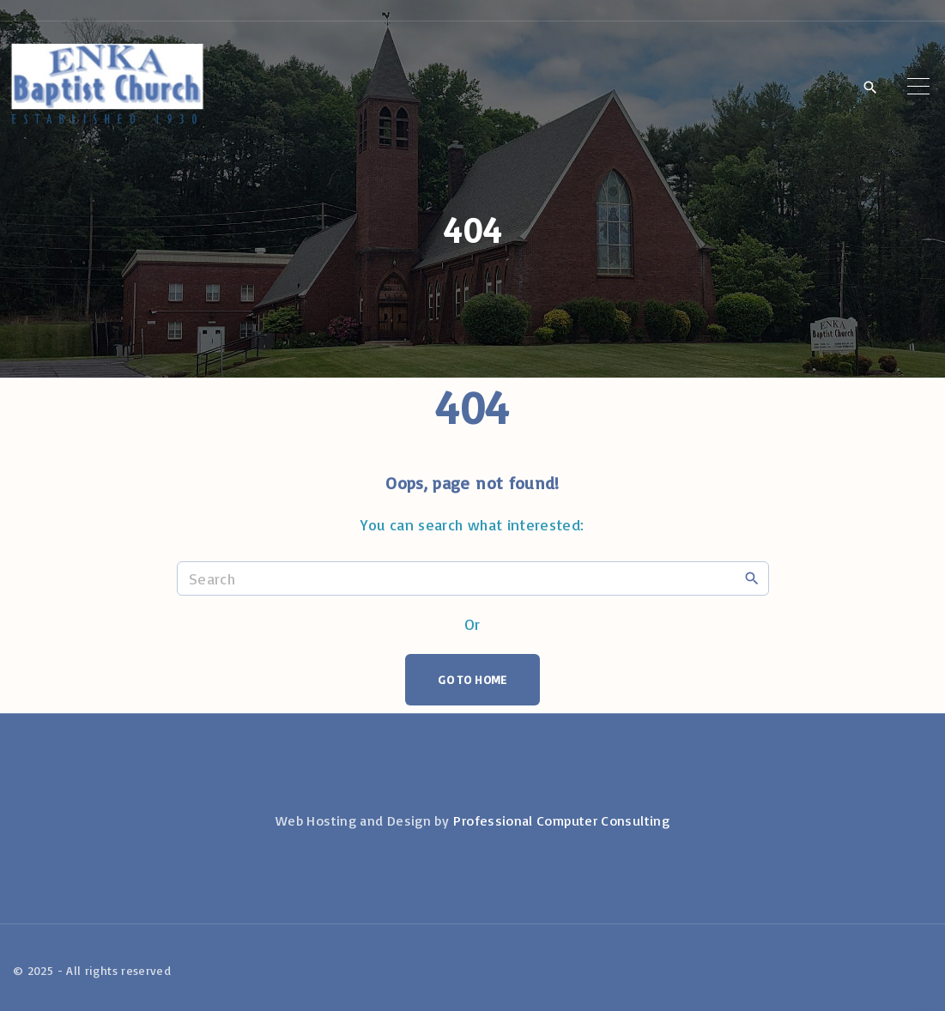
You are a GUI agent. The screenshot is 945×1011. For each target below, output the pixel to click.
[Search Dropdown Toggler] (870, 87)
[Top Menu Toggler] (918, 87)
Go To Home (472, 679)
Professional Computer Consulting (561, 820)
